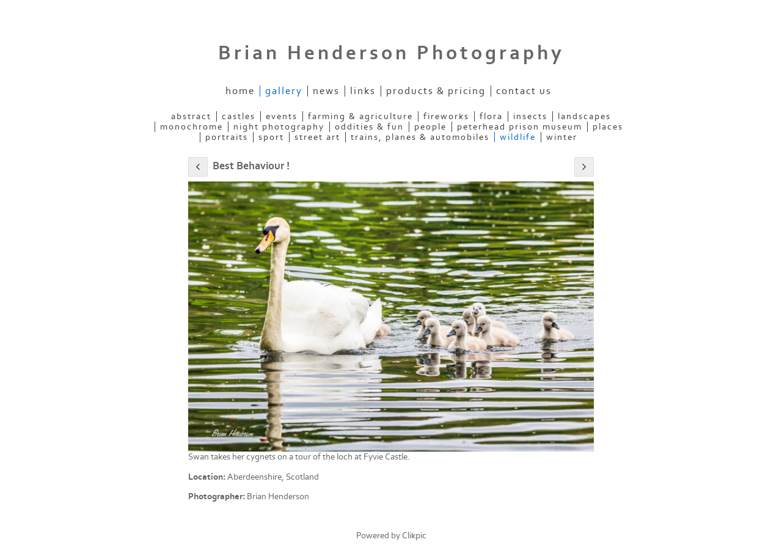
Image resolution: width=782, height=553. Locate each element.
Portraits (226, 137)
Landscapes (584, 116)
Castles (238, 116)
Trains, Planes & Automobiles (420, 137)
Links (363, 91)
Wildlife (518, 137)
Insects (530, 116)
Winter (561, 137)
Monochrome (191, 127)
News (326, 91)
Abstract (191, 116)
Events (282, 116)
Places (608, 127)
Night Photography (278, 127)
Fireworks (446, 116)
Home (240, 91)
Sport (271, 137)
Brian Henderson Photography (391, 53)
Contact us (524, 91)
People (430, 127)
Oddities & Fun (369, 127)
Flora (491, 116)
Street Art (317, 137)
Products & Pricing (436, 91)
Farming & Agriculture (360, 116)
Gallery (283, 91)
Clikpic (414, 535)
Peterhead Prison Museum (519, 127)
